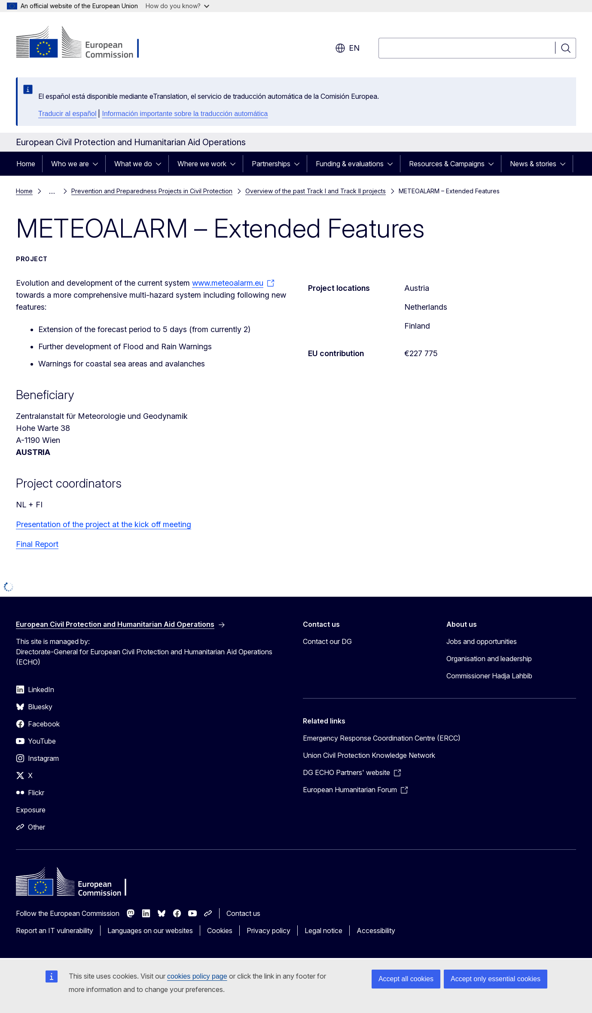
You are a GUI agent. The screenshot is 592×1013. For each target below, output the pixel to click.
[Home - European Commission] (85, 43)
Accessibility (376, 930)
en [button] (347, 48)
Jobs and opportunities (481, 641)
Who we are (70, 163)
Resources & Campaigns (447, 163)
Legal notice (323, 930)
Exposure (31, 810)
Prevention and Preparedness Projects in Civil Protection (151, 191)
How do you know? (177, 5)
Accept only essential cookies (495, 978)
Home (25, 163)
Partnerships (271, 163)
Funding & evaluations (350, 163)
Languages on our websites (150, 930)
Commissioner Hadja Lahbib (489, 675)
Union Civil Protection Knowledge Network (369, 755)
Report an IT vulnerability (54, 930)
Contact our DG (327, 641)
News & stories (533, 163)
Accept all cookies (405, 978)
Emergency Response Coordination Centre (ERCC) (382, 738)
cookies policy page (197, 976)
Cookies (219, 930)
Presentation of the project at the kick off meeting (103, 524)
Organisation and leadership (489, 658)
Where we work (201, 163)
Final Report (37, 544)
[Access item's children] (98, 164)
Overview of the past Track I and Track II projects (315, 191)
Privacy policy (268, 930)
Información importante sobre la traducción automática (185, 113)
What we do (133, 163)
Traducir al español (67, 113)
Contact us (243, 913)
